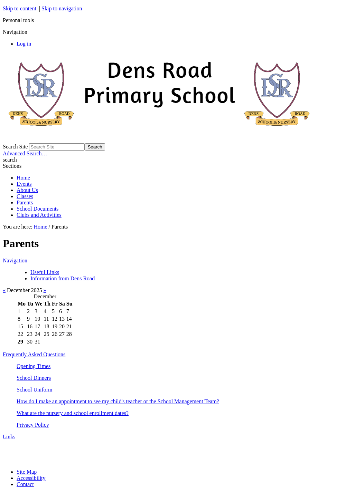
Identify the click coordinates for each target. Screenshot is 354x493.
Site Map (27, 472)
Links (9, 436)
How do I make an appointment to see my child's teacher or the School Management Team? (118, 401)
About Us (27, 190)
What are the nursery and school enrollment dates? (73, 413)
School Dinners (34, 378)
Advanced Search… (25, 153)
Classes (25, 196)
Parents (25, 202)
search (10, 160)
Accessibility (31, 478)
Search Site (15, 146)
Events (24, 184)
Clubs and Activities (39, 215)
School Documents (37, 209)
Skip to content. (20, 8)
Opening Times (33, 366)
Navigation (15, 260)
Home (23, 178)
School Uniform (35, 390)
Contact (25, 484)
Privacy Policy (33, 425)
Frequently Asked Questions (34, 354)
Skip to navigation (61, 8)
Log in (24, 44)
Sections (12, 166)
